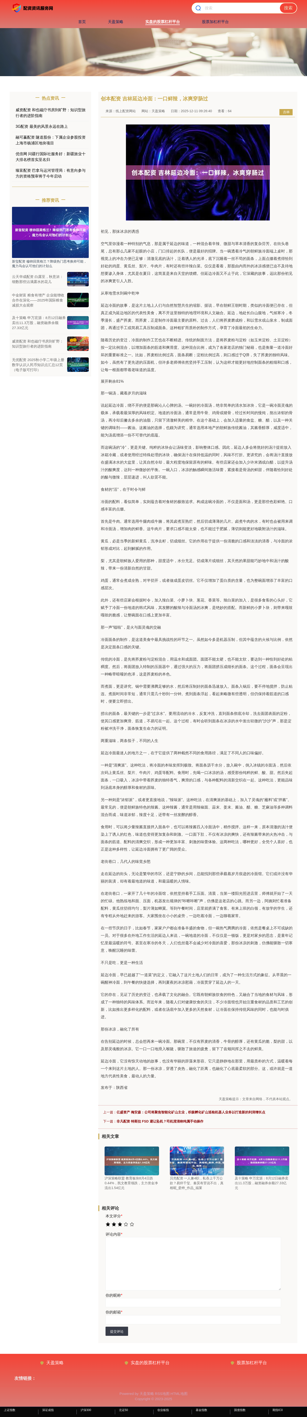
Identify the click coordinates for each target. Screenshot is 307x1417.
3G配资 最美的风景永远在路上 (42, 126)
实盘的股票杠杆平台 (162, 22)
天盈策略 (115, 22)
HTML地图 (179, 1394)
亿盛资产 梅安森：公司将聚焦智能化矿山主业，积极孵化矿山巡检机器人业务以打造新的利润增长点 (191, 1112)
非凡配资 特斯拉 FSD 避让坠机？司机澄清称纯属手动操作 (160, 1121)
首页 (82, 22)
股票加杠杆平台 (215, 22)
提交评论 (117, 1331)
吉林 (286, 112)
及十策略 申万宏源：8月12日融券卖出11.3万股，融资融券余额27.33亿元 (39, 323)
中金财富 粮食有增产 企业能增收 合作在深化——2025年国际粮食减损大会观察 (38, 300)
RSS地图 (162, 1394)
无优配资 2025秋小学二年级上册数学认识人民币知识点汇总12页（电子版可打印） (38, 365)
